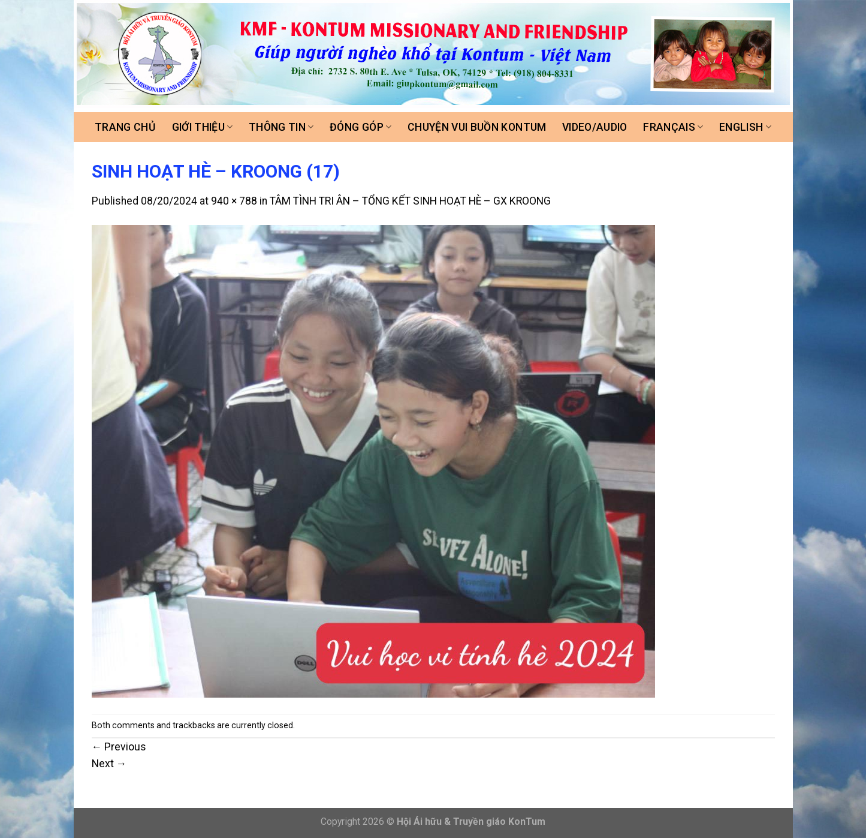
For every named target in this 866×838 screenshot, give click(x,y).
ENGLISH (745, 127)
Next (109, 764)
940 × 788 (234, 201)
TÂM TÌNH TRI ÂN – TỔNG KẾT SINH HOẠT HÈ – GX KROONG (410, 201)
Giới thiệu (202, 127)
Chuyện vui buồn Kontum (477, 127)
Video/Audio (594, 127)
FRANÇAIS (673, 127)
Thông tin (281, 127)
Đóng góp (360, 127)
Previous (119, 747)
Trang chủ (125, 127)
